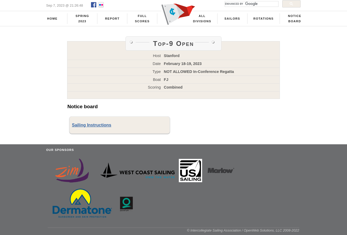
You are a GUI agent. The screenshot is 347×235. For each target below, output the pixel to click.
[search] (251, 4)
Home (52, 18)
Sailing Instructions (91, 127)
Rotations (263, 18)
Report (112, 18)
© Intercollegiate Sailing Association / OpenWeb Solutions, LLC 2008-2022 (243, 232)
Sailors (232, 18)
